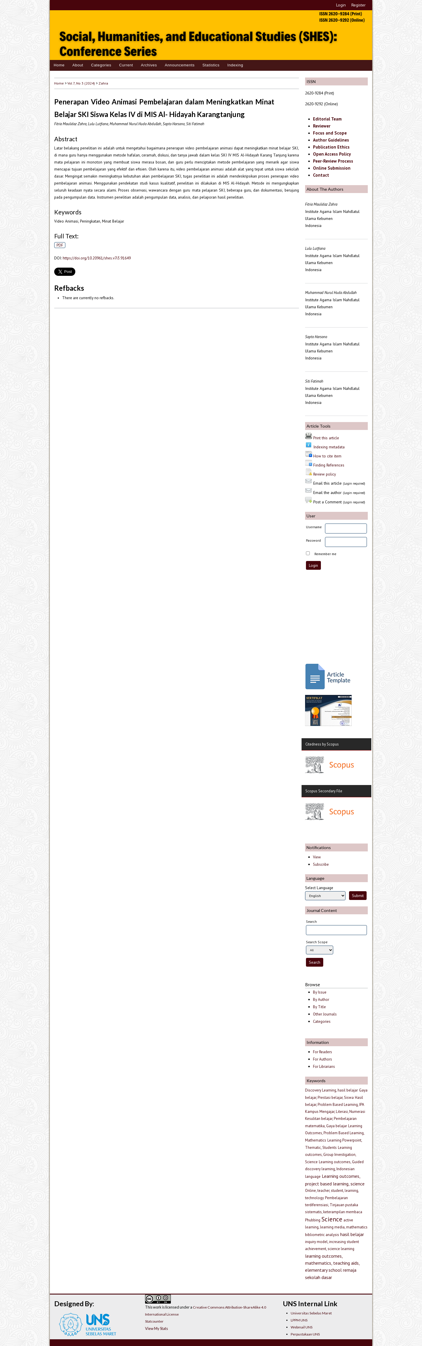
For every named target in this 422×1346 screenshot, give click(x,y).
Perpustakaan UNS (305, 1334)
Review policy (324, 474)
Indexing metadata (329, 447)
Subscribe (321, 864)
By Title (319, 1006)
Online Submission (331, 168)
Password (313, 540)
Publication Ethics (331, 147)
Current (126, 65)
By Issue (319, 992)
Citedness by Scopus (322, 744)
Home (59, 65)
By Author (321, 999)
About (77, 65)
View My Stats (156, 1328)
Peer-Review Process (333, 161)
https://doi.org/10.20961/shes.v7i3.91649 (97, 258)
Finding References (328, 465)
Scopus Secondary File (323, 791)
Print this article (326, 437)
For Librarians (324, 1066)
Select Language (319, 887)
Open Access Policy (332, 154)
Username (314, 527)
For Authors (322, 1059)
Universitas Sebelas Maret (311, 1313)
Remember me (325, 554)
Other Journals (325, 1014)
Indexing (235, 65)
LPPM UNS (299, 1320)
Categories (101, 65)
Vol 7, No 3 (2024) (81, 83)
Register (358, 5)
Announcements (180, 65)
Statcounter (154, 1321)
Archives (149, 65)
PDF (60, 245)
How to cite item (327, 456)
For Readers (322, 1051)
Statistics (211, 65)
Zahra (103, 83)
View (317, 857)
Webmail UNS (301, 1327)
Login (341, 5)
